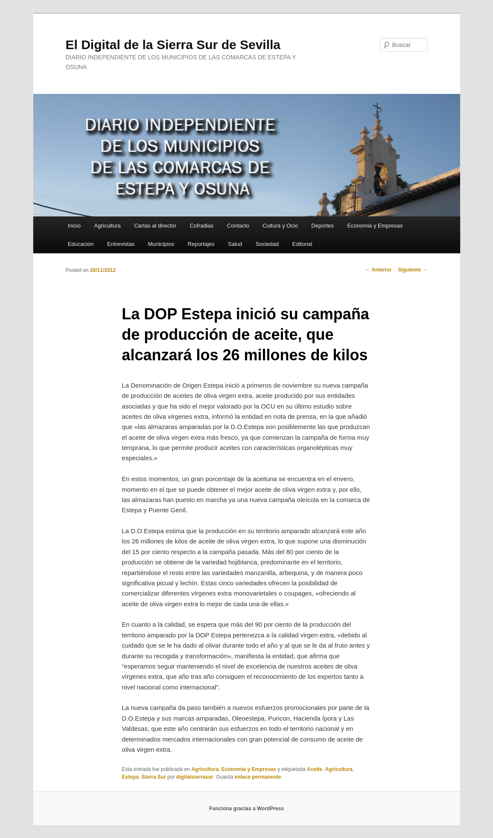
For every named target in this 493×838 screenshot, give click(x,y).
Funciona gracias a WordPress (246, 809)
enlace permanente (258, 777)
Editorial (302, 244)
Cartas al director (155, 225)
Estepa (130, 777)
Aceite (314, 769)
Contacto (238, 225)
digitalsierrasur (194, 777)
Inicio (74, 225)
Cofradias (202, 225)
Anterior (378, 270)
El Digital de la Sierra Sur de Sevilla (173, 45)
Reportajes (201, 244)
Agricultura (107, 225)
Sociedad (267, 244)
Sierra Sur (153, 777)
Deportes (322, 225)
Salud (235, 244)
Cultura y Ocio (280, 225)
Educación (81, 244)
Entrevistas (120, 244)
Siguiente (412, 270)
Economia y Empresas (375, 225)
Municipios (161, 244)
